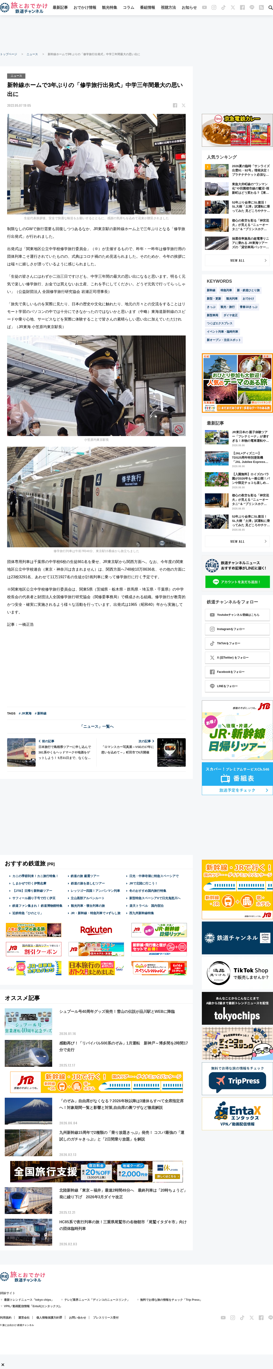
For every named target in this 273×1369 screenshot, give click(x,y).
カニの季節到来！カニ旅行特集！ (35, 876)
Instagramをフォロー (227, 629)
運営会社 (24, 1317)
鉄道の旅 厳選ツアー (85, 876)
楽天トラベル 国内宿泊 (146, 905)
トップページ (8, 54)
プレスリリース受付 (106, 1317)
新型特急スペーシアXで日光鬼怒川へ (155, 898)
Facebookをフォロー (227, 672)
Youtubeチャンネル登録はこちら (234, 614)
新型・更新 (214, 298)
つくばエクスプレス (219, 323)
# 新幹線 (41, 713)
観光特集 (109, 8)
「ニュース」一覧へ (96, 726)
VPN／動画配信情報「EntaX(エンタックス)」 (33, 1306)
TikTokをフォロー (225, 643)
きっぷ (211, 307)
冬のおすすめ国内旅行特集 (147, 891)
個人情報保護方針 (47, 1317)
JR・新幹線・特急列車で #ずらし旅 (95, 913)
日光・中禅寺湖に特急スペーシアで (154, 876)
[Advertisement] (136, 33)
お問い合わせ (77, 1317)
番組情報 (147, 8)
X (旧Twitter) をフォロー (229, 657)
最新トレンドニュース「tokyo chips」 (29, 1299)
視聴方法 (168, 8)
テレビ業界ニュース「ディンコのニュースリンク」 (97, 1299)
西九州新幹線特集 (141, 913)
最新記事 (60, 8)
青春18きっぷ (248, 307)
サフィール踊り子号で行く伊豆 (34, 898)
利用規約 (5, 1317)
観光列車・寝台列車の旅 (88, 905)
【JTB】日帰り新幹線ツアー (32, 891)
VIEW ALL (237, 260)
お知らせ (189, 8)
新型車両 (212, 315)
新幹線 (211, 290)
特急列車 (226, 290)
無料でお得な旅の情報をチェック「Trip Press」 (171, 1299)
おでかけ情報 (85, 8)
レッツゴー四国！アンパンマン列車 (95, 891)
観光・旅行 (228, 307)
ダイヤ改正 (230, 315)
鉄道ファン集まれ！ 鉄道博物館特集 (37, 905)
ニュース (32, 54)
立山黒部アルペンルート (88, 898)
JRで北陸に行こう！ (143, 883)
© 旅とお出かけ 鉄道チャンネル (17, 1325)
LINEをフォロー (224, 686)
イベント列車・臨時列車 (222, 331)
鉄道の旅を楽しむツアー (88, 883)
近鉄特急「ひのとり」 (27, 913)
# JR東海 (25, 713)
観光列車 (232, 298)
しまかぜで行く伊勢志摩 (29, 883)
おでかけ (248, 298)
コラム (128, 8)
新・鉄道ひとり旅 (248, 290)
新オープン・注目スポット (224, 340)
